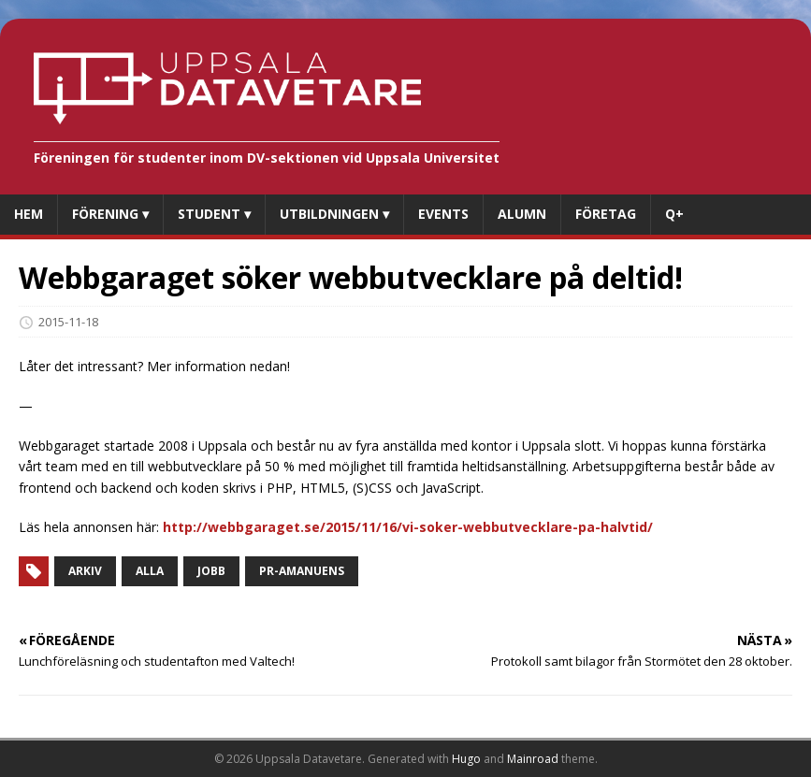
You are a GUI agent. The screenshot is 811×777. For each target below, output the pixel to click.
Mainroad (532, 759)
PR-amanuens (301, 571)
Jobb (211, 571)
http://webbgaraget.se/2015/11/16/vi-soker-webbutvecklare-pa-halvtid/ (408, 527)
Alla (150, 571)
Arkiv (85, 571)
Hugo (466, 759)
